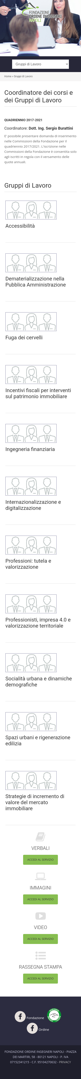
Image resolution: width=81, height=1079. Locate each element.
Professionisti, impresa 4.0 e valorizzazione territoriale (38, 623)
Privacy (65, 1062)
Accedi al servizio (40, 860)
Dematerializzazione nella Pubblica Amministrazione (35, 282)
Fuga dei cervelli (24, 338)
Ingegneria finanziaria (30, 449)
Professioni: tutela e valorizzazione (28, 564)
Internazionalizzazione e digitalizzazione (33, 505)
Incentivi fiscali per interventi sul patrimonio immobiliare (38, 393)
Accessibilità (20, 226)
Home (7, 76)
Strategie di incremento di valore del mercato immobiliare (34, 802)
